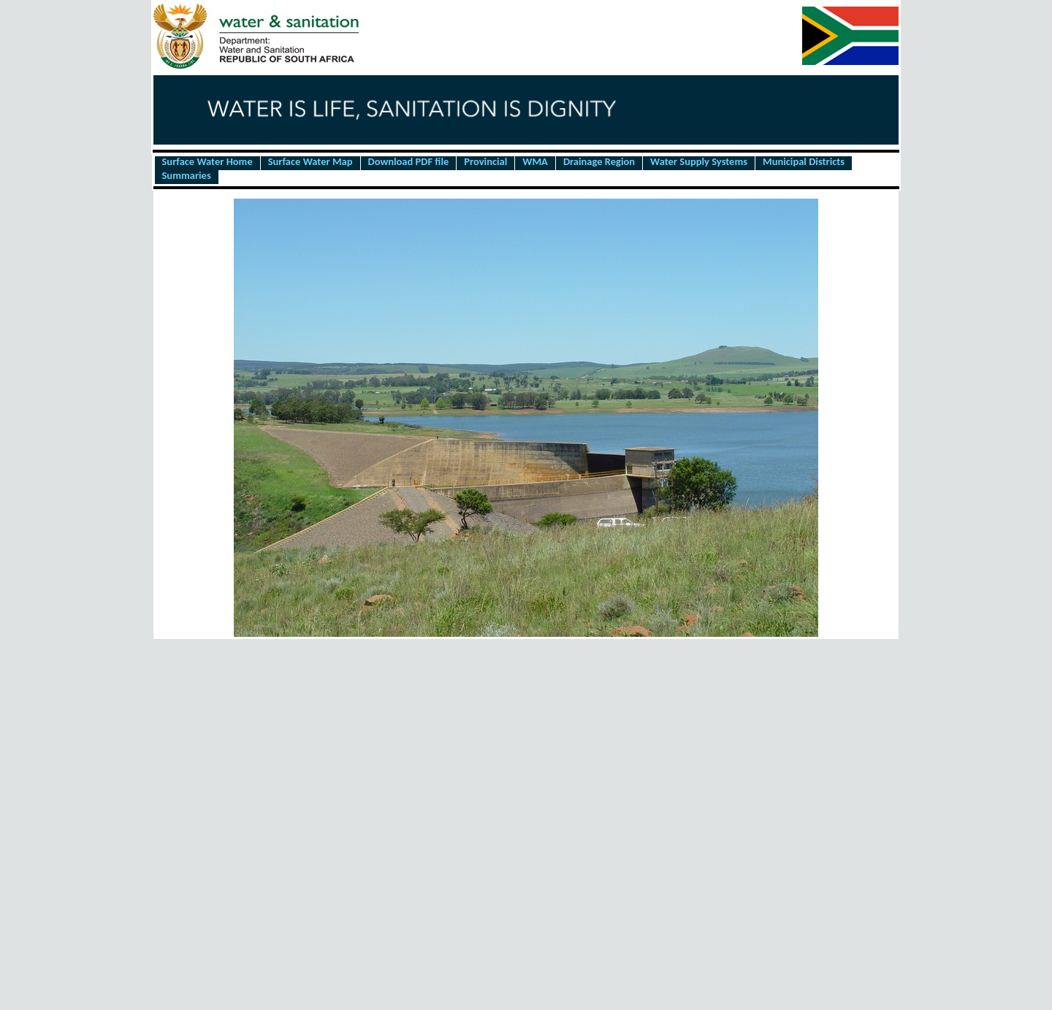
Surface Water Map (310, 162)
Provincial (485, 162)
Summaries (186, 176)
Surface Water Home (207, 162)
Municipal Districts (804, 162)
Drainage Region (599, 162)
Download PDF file (408, 162)
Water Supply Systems (698, 162)
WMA (535, 162)
